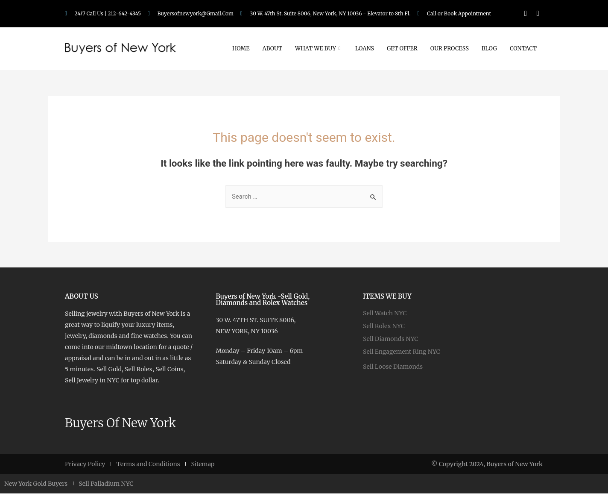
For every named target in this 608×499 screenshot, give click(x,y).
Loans (364, 48)
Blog (489, 48)
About (272, 48)
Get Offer (402, 48)
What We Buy (318, 48)
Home (241, 48)
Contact (523, 48)
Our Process (449, 48)
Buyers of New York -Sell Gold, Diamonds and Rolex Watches (263, 299)
